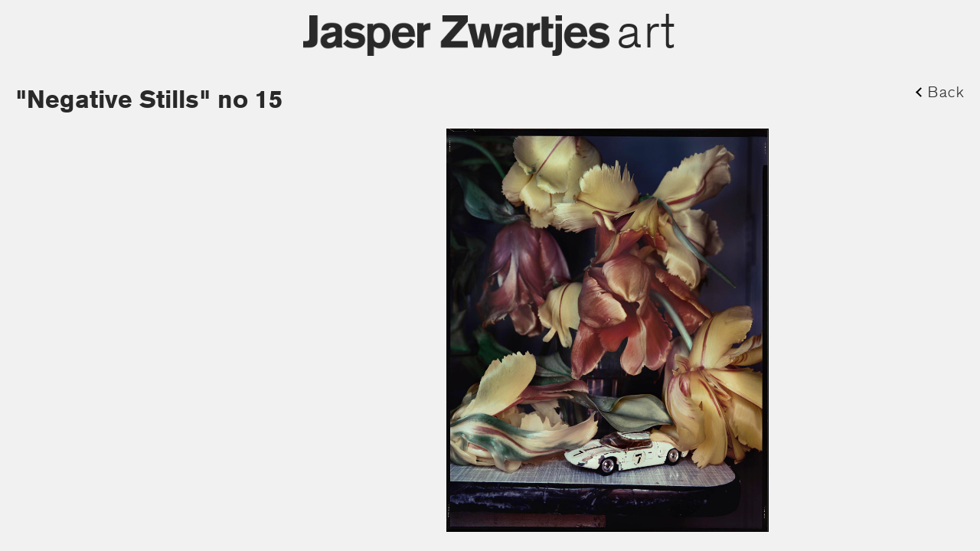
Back (946, 92)
